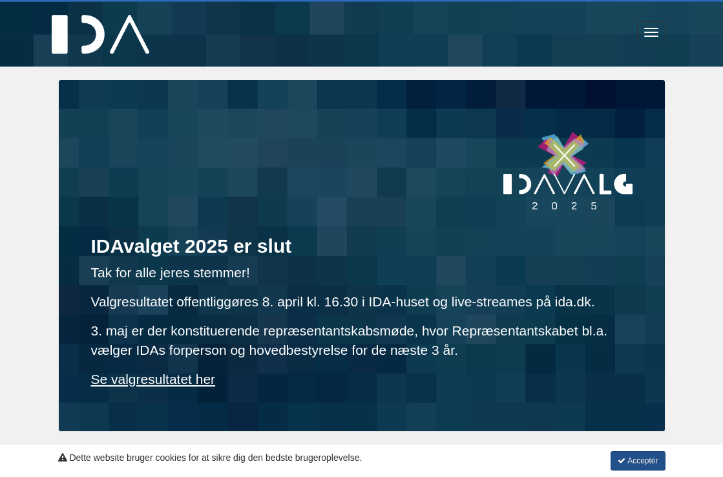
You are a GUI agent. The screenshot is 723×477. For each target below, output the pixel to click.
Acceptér (638, 460)
